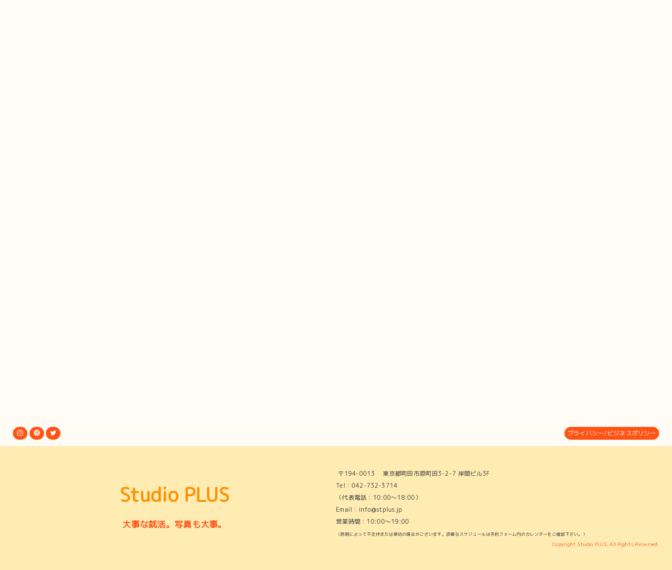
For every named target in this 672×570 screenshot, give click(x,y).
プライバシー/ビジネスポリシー (611, 433)
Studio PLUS (174, 494)
